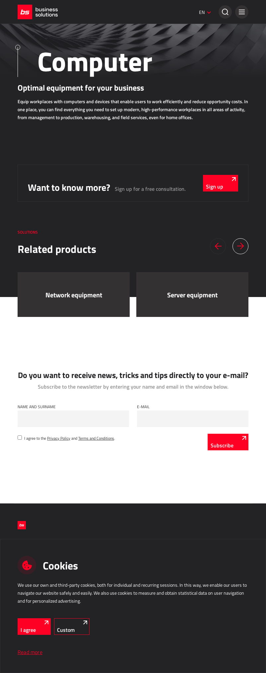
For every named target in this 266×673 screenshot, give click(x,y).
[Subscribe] (228, 442)
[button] (241, 12)
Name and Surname (37, 406)
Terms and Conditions (96, 438)
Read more (30, 652)
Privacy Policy (58, 438)
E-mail (143, 406)
